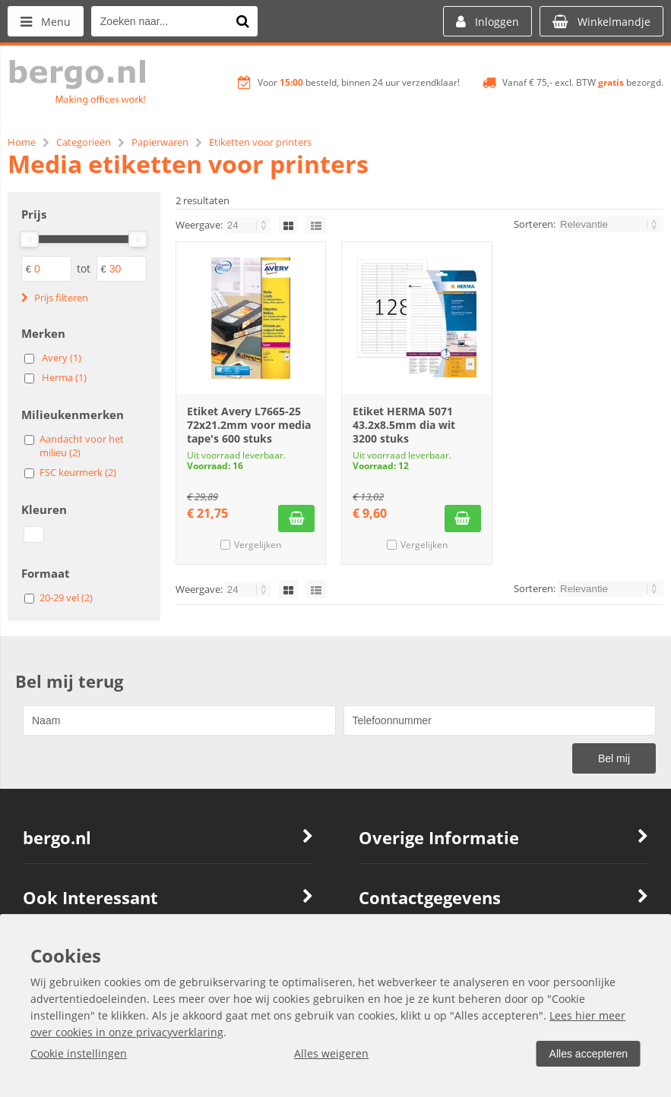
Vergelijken (257, 544)
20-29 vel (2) (66, 597)
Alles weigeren (331, 1053)
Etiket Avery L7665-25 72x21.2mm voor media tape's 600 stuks (249, 425)
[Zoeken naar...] (242, 21)
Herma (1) (64, 377)
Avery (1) (61, 357)
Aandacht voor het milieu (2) (82, 445)
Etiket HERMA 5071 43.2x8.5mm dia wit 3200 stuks (404, 425)
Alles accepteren (588, 1054)
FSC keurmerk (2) (78, 472)
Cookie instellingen (78, 1053)
